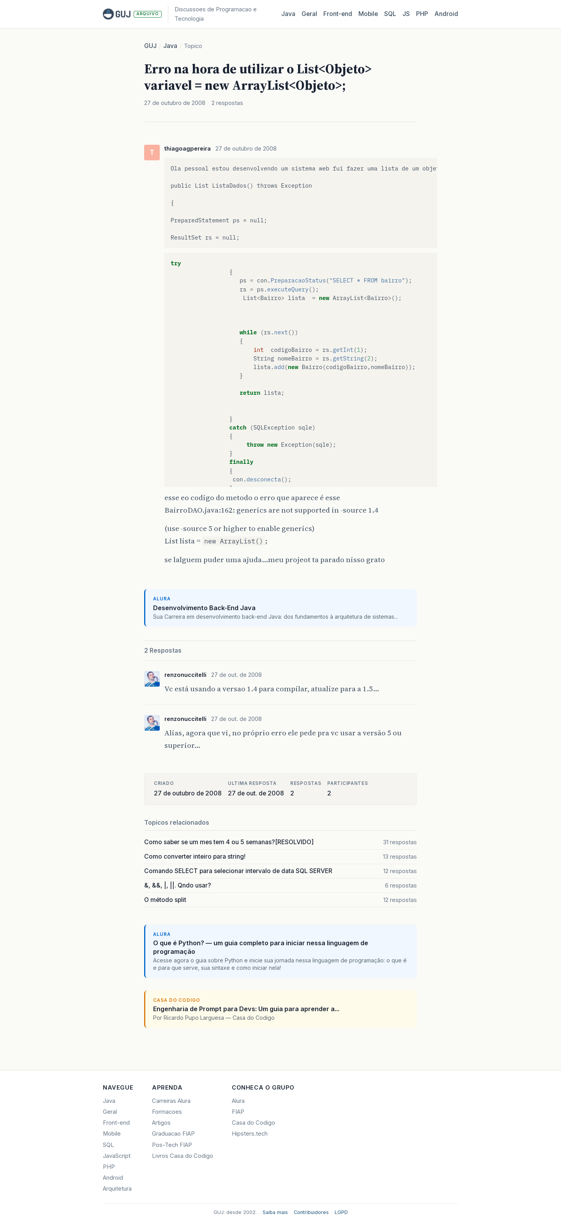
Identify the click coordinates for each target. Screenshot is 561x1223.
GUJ (150, 46)
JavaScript (117, 1155)
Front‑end (337, 14)
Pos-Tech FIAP (172, 1144)
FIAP (238, 1111)
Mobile (368, 14)
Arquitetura (117, 1188)
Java (288, 14)
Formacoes (167, 1111)
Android (446, 14)
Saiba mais (275, 1212)
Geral (309, 14)
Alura (238, 1100)
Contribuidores (311, 1212)
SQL (390, 14)
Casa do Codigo (253, 1122)
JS (406, 14)
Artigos (161, 1122)
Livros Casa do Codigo (182, 1155)
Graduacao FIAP (173, 1133)
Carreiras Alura (171, 1100)
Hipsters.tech (250, 1133)
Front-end (116, 1122)
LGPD (341, 1212)
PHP (422, 14)
